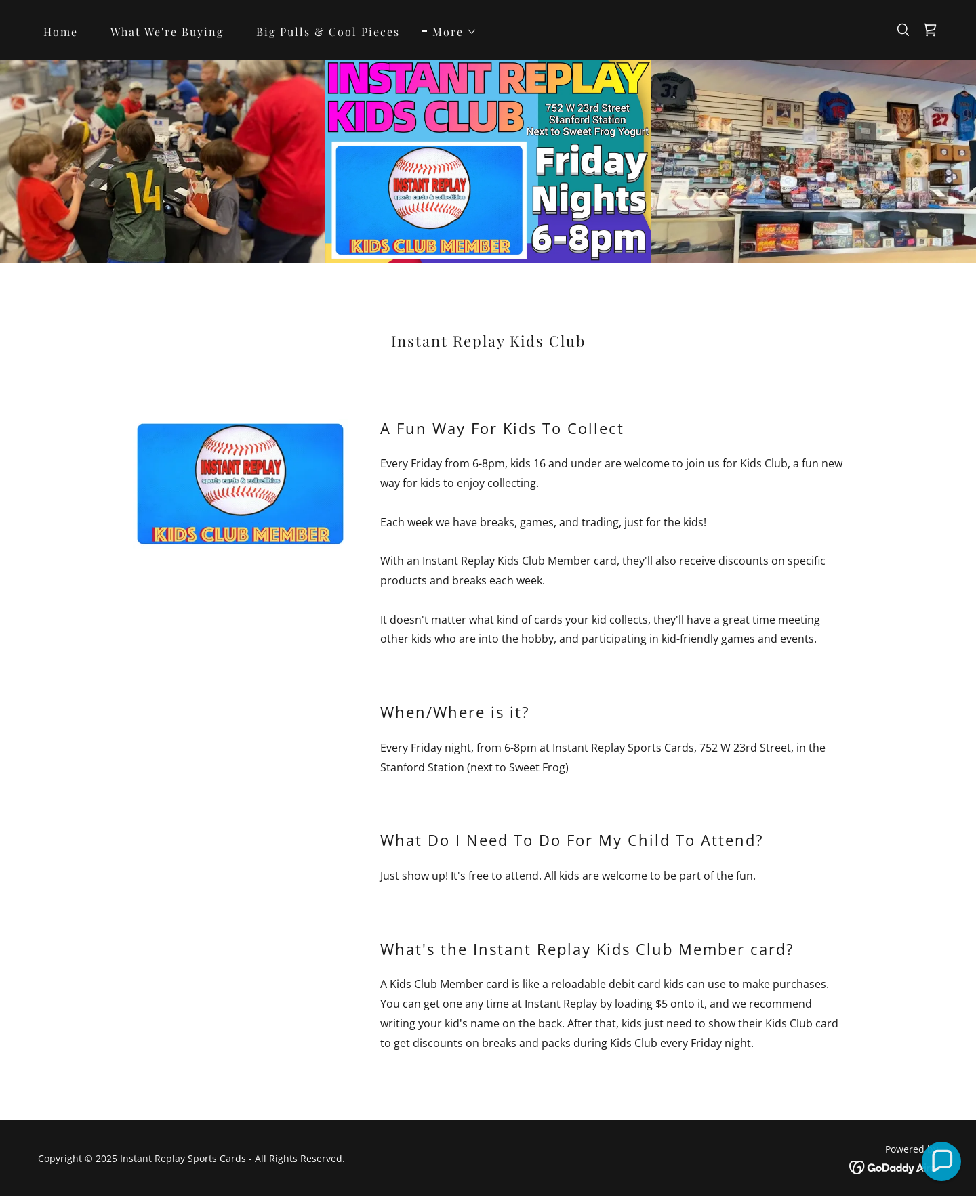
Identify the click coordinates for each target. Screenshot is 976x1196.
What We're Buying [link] (167, 31)
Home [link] (60, 31)
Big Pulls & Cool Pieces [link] (328, 31)
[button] (449, 32)
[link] (929, 29)
